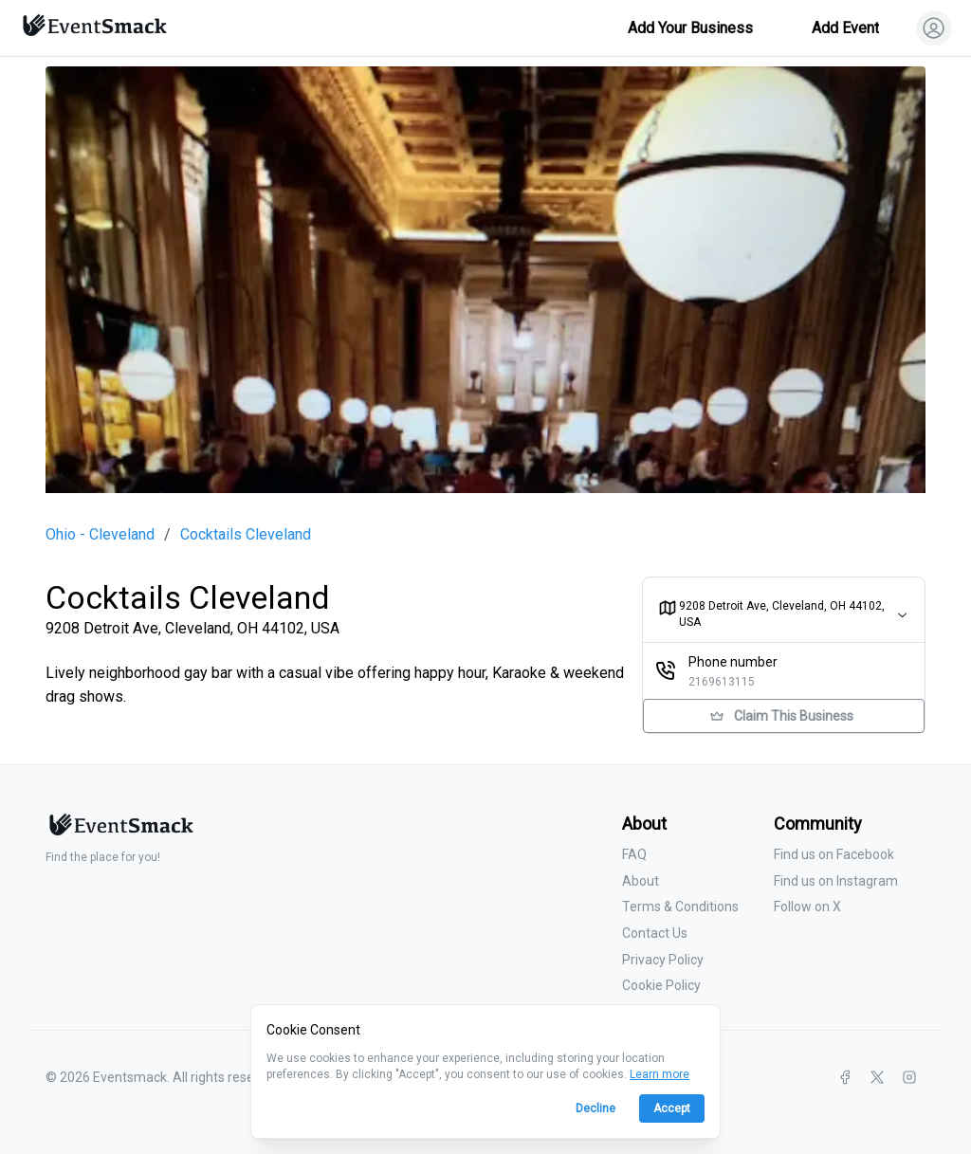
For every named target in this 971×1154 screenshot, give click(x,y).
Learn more (659, 1074)
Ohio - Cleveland (100, 534)
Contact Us (654, 933)
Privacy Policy (663, 959)
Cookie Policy (661, 985)
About (640, 880)
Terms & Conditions (680, 906)
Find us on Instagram (836, 880)
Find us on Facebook (834, 854)
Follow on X (807, 906)
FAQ (634, 854)
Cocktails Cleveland (245, 534)
